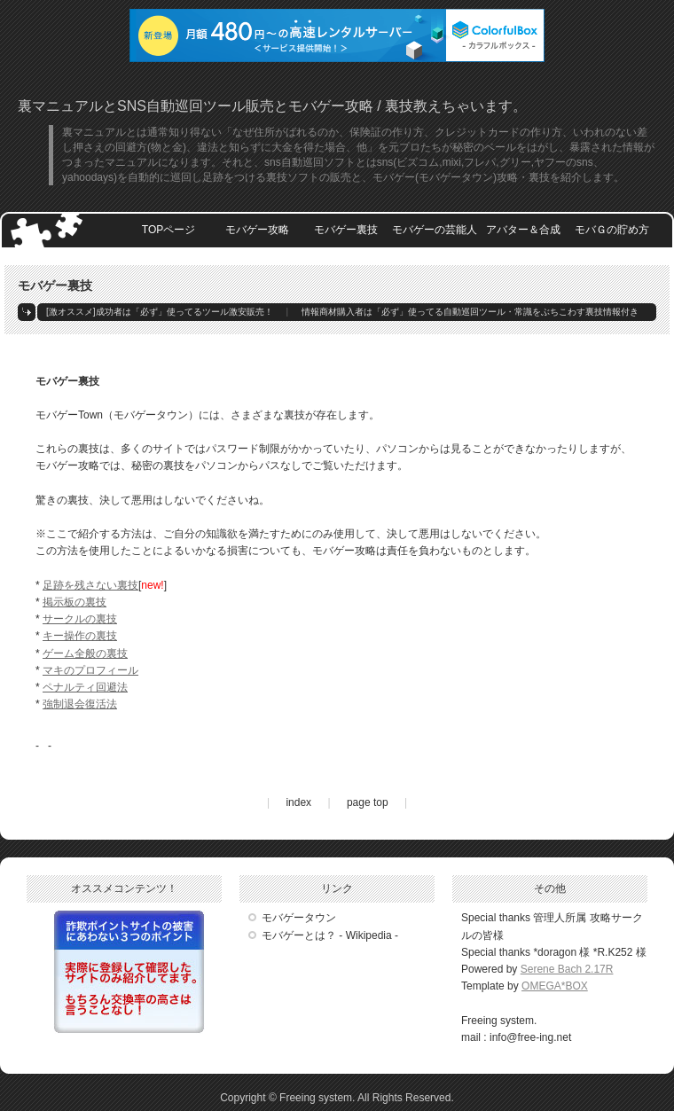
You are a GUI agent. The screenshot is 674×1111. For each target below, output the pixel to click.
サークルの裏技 (80, 619)
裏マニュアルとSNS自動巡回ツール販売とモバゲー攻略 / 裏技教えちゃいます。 (272, 105)
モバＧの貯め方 (612, 229)
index (298, 802)
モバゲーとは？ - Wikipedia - (330, 935)
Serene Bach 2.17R (567, 969)
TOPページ (168, 229)
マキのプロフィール (90, 670)
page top (367, 802)
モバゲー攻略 (257, 229)
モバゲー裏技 (346, 229)
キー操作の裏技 (80, 636)
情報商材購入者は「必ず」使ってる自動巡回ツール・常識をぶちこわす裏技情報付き (470, 312)
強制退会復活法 (80, 704)
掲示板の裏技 (74, 602)
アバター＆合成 (523, 229)
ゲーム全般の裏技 (85, 653)
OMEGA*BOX (554, 986)
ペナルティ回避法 (85, 687)
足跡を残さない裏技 (90, 585)
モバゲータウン (299, 917)
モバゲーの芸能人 (434, 229)
